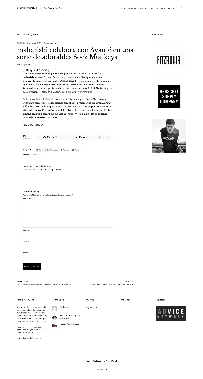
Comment (27, 199)
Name (26, 231)
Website (26, 253)
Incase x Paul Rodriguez (69, 324)
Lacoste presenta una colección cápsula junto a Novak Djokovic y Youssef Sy (44, 282)
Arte (19, 35)
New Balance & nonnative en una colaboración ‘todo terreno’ (113, 282)
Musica (171, 8)
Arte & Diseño (146, 8)
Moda (123, 8)
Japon (53, 170)
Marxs (28, 64)
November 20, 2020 (34, 43)
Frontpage (64, 307)
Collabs (40, 170)
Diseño (27, 35)
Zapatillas (132, 8)
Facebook (126, 300)
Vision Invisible (27, 8)
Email (26, 242)
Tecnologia (160, 8)
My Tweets (91, 307)
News (35, 35)
